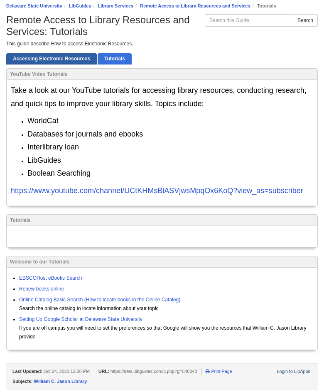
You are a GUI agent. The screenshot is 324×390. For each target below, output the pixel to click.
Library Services (116, 5)
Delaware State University (34, 5)
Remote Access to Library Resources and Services (195, 5)
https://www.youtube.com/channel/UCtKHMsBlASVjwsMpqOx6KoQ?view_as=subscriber (157, 190)
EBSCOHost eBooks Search (50, 278)
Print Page (219, 371)
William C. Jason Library (60, 381)
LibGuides (80, 5)
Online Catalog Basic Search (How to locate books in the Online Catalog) (99, 300)
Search (305, 20)
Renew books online (41, 289)
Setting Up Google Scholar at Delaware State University (80, 319)
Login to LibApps (293, 371)
